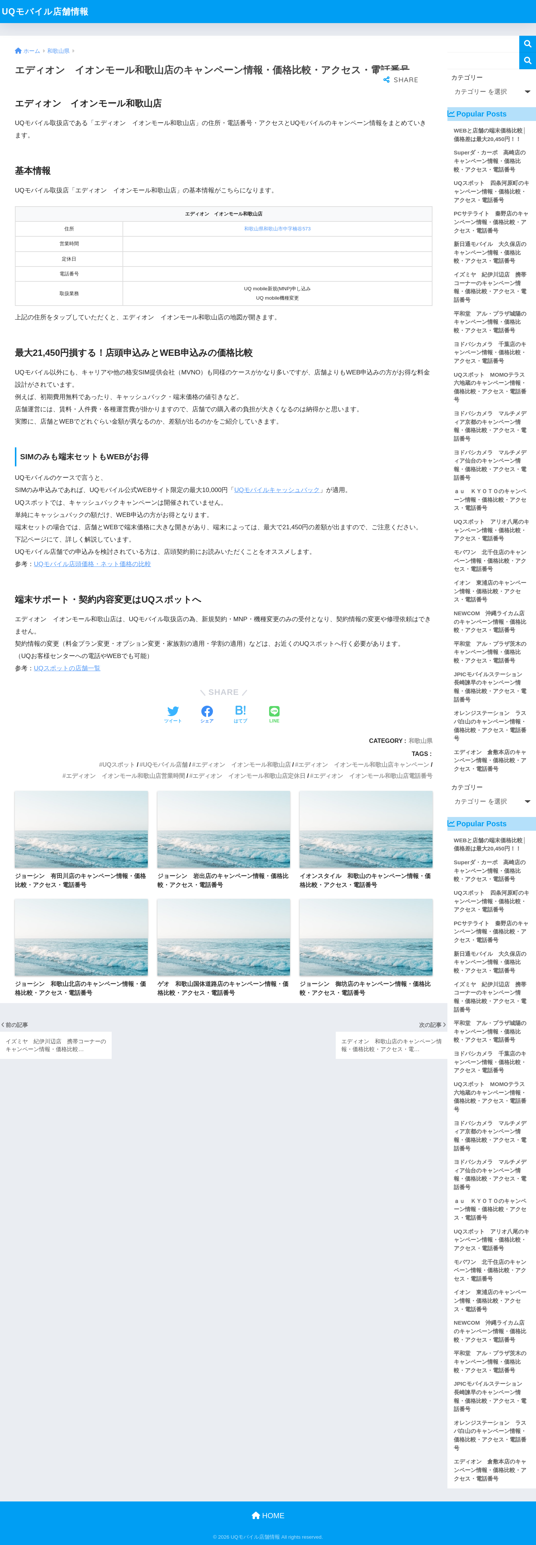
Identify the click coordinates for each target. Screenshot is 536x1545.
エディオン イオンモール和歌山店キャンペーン (363, 764)
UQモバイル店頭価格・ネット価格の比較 (92, 564)
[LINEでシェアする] (274, 715)
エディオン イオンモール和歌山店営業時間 (125, 775)
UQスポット (118, 764)
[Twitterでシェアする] (173, 715)
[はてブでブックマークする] (240, 715)
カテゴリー (467, 77)
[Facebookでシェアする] (207, 715)
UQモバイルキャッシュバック (277, 490)
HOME (268, 1516)
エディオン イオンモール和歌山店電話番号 (373, 775)
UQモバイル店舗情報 (45, 11)
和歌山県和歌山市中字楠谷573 (277, 229)
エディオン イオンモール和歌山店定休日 (249, 775)
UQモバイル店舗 (165, 764)
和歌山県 (421, 740)
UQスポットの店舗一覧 (67, 668)
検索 (527, 44)
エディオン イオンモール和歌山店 (243, 764)
